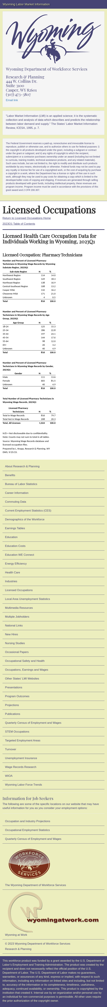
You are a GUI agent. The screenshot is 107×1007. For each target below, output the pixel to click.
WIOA (9, 775)
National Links (14, 625)
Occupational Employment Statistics (27, 830)
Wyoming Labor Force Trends (23, 784)
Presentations (13, 687)
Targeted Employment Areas (22, 740)
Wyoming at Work (53, 914)
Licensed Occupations (19, 590)
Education (11, 537)
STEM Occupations (17, 731)
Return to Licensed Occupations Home (27, 218)
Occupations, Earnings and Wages (26, 669)
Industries (11, 581)
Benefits (10, 475)
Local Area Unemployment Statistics (27, 599)
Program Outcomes (17, 696)
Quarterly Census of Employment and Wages (33, 722)
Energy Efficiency (16, 563)
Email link (12, 100)
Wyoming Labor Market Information (26, 4)
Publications (12, 714)
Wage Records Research (20, 767)
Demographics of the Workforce (25, 519)
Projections (12, 705)
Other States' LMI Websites (22, 678)
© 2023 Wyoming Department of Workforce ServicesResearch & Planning (37, 946)
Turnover (10, 749)
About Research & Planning (22, 466)
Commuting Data (15, 501)
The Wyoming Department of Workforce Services (35, 866)
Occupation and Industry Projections (27, 821)
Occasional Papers (17, 652)
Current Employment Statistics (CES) (28, 510)
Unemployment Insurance (21, 758)
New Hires (11, 634)
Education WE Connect (19, 554)
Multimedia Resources (19, 607)
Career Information (16, 492)
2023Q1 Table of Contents (19, 223)
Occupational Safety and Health (25, 660)
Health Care (12, 572)
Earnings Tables (15, 528)
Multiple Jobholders (17, 616)
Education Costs (15, 546)
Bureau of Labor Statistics (21, 484)
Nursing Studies (15, 643)
